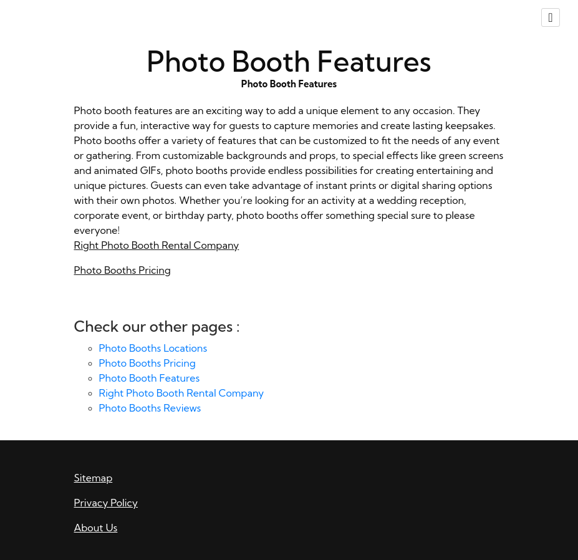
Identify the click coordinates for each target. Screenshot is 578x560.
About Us (96, 527)
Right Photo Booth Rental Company (156, 245)
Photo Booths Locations (153, 348)
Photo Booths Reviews (150, 408)
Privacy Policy (106, 502)
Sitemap (93, 477)
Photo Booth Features (149, 378)
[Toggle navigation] (550, 17)
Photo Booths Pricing (122, 270)
